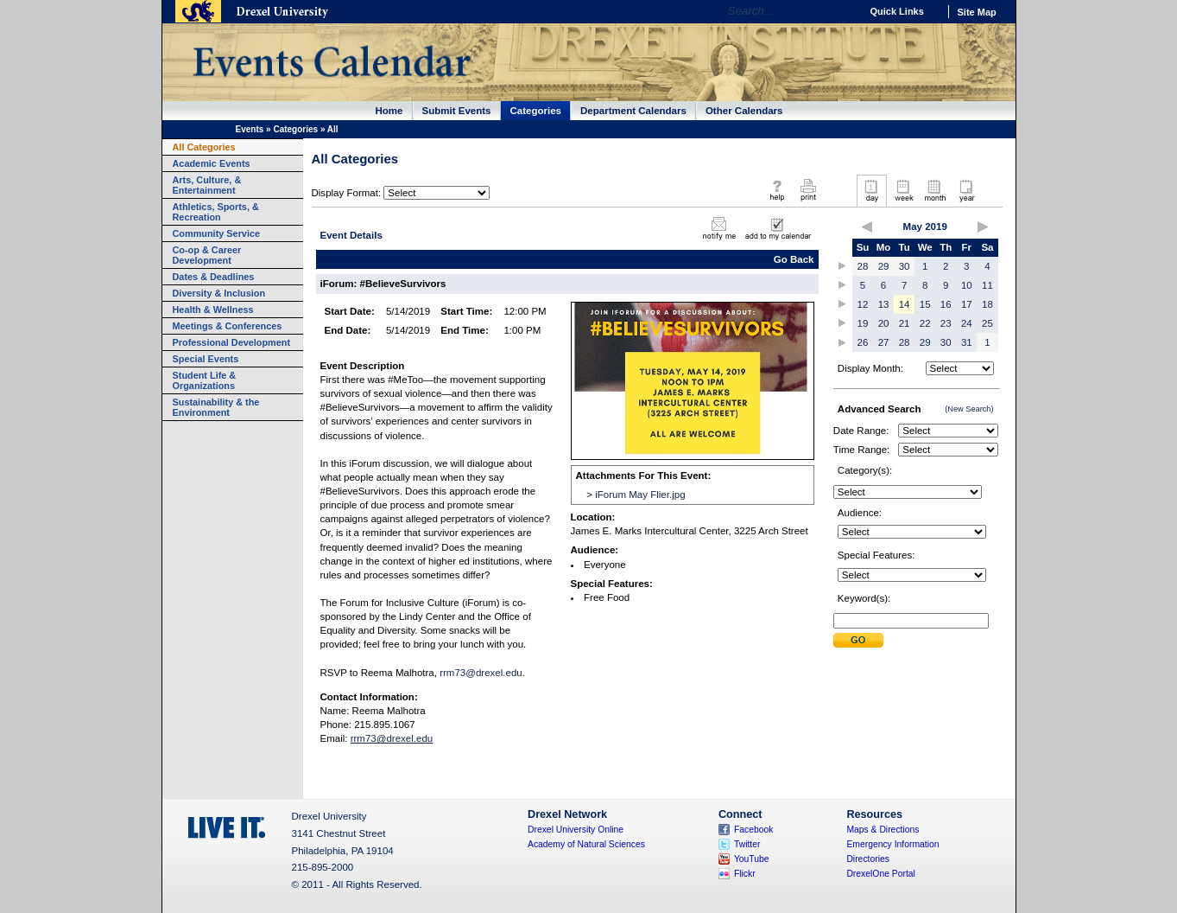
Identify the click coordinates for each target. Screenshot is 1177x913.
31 (966, 342)
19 (863, 323)
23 (946, 323)
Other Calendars (744, 110)
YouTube (751, 859)
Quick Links (897, 11)
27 (883, 342)
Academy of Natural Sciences (586, 844)
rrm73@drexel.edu (481, 672)
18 (987, 304)
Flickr (745, 873)
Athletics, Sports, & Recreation (216, 211)
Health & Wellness (213, 309)
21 (904, 323)
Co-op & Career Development (207, 255)
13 (883, 304)
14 (904, 304)
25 (987, 323)
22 (925, 323)
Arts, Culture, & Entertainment (207, 185)
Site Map (977, 12)
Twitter (747, 844)
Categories (536, 110)
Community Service (217, 233)
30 (904, 266)
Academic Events (211, 163)
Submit (858, 640)
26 (863, 342)
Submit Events (456, 110)
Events (250, 129)
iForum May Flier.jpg (640, 494)
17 (966, 304)
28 (863, 266)
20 (883, 323)
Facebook (754, 829)
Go (843, 11)
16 (946, 304)
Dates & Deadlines (214, 276)
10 (966, 285)
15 (925, 304)
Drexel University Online (575, 829)
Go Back (794, 259)
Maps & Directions (882, 829)
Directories (867, 859)
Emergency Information (892, 844)
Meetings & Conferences (227, 326)
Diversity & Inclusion (219, 293)
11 (987, 285)
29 (883, 266)
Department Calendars (633, 110)
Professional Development (232, 342)
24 (966, 323)
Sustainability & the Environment (216, 407)
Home (389, 110)
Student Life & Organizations (205, 380)
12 (863, 304)
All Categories (204, 147)
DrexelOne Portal (880, 873)
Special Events (206, 359)
